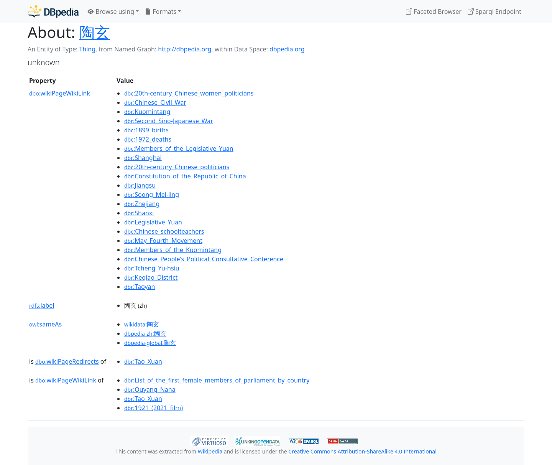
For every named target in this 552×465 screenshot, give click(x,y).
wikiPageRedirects (67, 361)
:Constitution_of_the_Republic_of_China (185, 176)
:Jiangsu (140, 185)
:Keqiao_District (150, 277)
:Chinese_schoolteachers (164, 231)
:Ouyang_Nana (150, 389)
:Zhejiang (141, 204)
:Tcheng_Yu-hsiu (151, 268)
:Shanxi (139, 213)
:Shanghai (143, 157)
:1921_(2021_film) (153, 408)
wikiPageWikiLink (59, 93)
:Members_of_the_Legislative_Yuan (178, 148)
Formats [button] (160, 11)
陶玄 (94, 32)
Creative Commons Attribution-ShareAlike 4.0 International (362, 451)
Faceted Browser (434, 11)
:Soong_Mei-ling (151, 194)
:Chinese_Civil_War (155, 102)
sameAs (45, 324)
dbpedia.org (287, 49)
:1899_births (146, 130)
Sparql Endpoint (494, 11)
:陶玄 (141, 324)
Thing (87, 49)
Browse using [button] (111, 11)
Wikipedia (210, 451)
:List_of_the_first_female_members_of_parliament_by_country (216, 380)
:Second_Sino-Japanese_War (168, 121)
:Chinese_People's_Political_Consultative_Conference (203, 259)
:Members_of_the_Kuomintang (173, 250)
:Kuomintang (147, 111)
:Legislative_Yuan (153, 222)
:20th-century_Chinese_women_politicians (189, 93)
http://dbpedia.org (184, 49)
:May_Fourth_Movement (163, 240)
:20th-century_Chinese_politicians (176, 167)
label (41, 305)
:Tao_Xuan (143, 361)
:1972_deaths (147, 139)
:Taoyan (139, 286)
